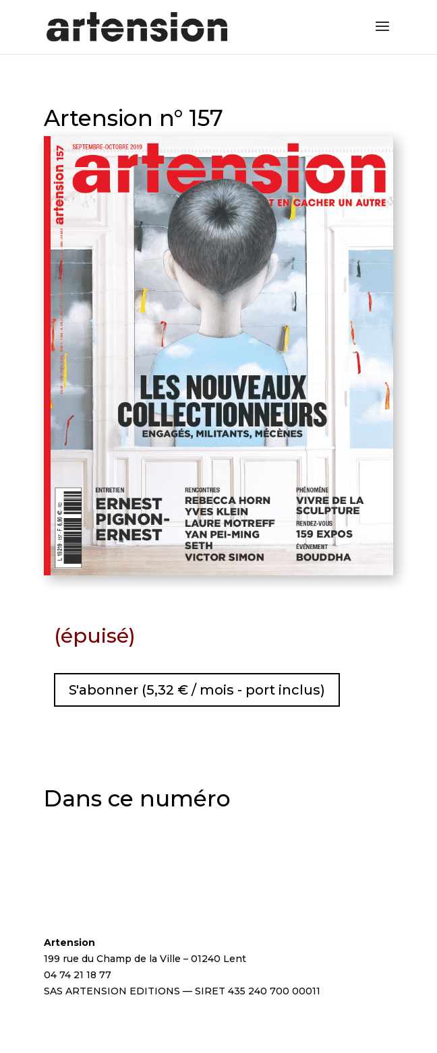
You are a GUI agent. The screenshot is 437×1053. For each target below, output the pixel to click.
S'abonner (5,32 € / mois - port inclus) (197, 690)
